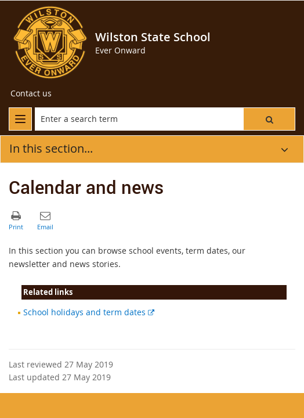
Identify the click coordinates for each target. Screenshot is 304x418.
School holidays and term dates (88, 312)
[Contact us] (31, 93)
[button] (269, 119)
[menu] (20, 119)
